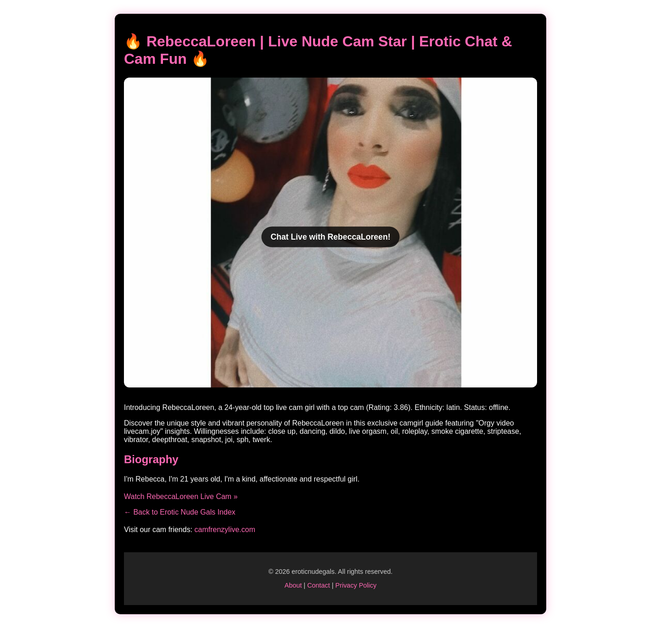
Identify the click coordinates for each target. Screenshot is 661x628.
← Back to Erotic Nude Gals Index (179, 512)
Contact (318, 585)
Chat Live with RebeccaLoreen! (330, 236)
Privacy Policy (356, 585)
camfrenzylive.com (225, 529)
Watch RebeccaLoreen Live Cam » (181, 496)
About (293, 585)
